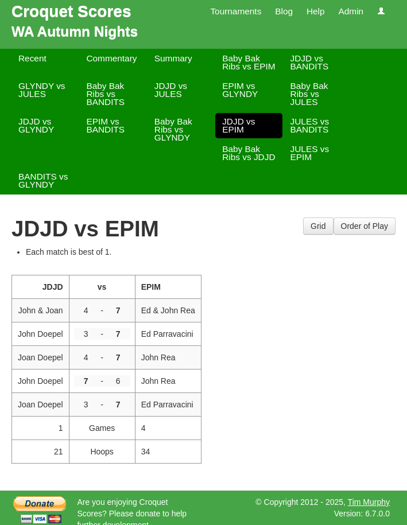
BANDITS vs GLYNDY (43, 180)
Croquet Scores (71, 11)
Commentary (111, 58)
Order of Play (364, 226)
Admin (350, 11)
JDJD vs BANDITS (309, 62)
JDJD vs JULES (170, 90)
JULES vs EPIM (310, 153)
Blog (284, 11)
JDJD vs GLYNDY (36, 125)
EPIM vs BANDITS (105, 125)
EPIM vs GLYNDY (240, 90)
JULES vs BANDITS (310, 125)
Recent (32, 58)
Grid (318, 226)
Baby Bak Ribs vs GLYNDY (173, 129)
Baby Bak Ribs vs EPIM (248, 62)
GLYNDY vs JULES (41, 90)
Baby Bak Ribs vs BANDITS (105, 94)
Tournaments (235, 11)
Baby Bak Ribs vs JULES (309, 94)
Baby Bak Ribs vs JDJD (248, 153)
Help (316, 11)
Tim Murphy (369, 502)
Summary (173, 58)
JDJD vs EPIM (238, 125)
